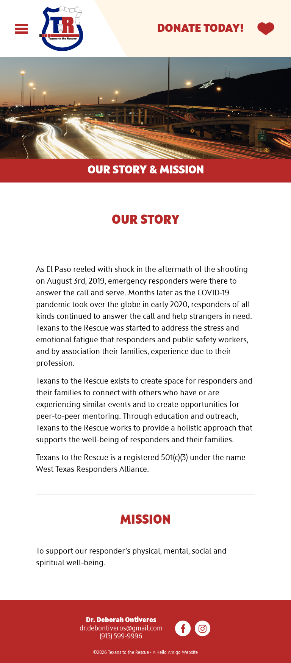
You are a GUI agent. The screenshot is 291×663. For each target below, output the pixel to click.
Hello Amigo (168, 653)
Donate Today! (200, 28)
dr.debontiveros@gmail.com (121, 628)
